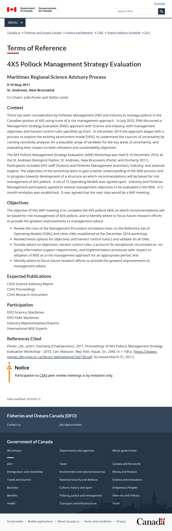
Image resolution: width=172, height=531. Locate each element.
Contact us (14, 424)
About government (124, 450)
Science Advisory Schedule (124, 33)
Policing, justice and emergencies (81, 495)
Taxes (63, 464)
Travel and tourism (19, 480)
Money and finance (124, 472)
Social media (15, 521)
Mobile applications (40, 521)
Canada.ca (13, 33)
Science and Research (79, 33)
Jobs (9, 464)
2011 (147, 33)
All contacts (14, 450)
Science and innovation (127, 480)
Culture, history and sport (76, 487)
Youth (116, 503)
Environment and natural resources (82, 472)
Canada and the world (126, 464)
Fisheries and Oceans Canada (43, 33)
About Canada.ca (68, 521)
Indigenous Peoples (125, 487)
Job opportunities (71, 424)
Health (11, 503)
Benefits (12, 495)
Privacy (121, 521)
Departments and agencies (77, 450)
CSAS (100, 33)
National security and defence (79, 480)
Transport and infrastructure (78, 503)
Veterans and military (126, 495)
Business (12, 487)
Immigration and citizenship (25, 472)
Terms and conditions (98, 521)
